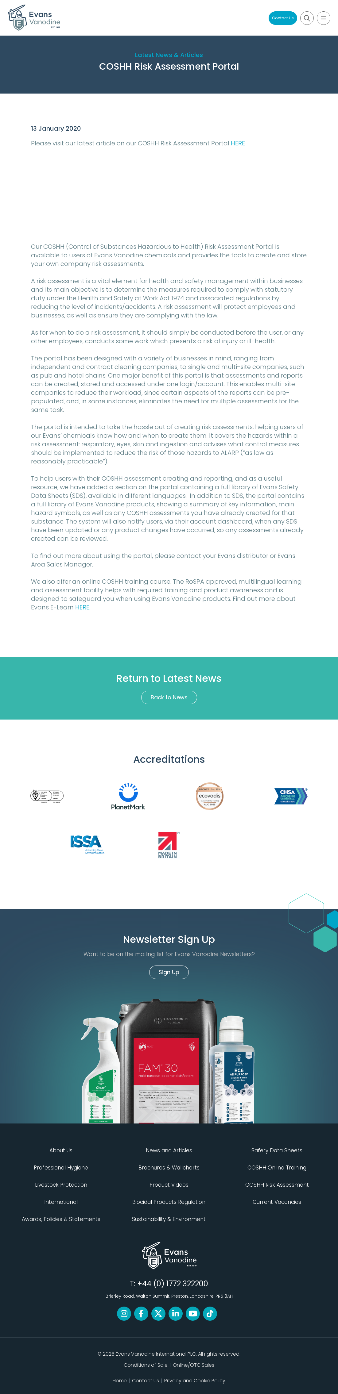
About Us (60, 1150)
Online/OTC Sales (193, 1365)
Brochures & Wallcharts (169, 1167)
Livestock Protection (61, 1185)
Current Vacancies (277, 1202)
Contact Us (283, 18)
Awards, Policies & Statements (61, 1219)
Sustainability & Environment (169, 1219)
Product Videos (169, 1185)
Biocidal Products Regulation (168, 1202)
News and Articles (169, 1150)
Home (120, 1380)
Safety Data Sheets (276, 1150)
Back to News (169, 697)
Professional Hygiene (61, 1167)
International (61, 1202)
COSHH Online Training (276, 1167)
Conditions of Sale (146, 1365)
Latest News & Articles (169, 55)
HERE (238, 143)
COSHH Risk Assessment (277, 1185)
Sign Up (169, 972)
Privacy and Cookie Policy (194, 1380)
